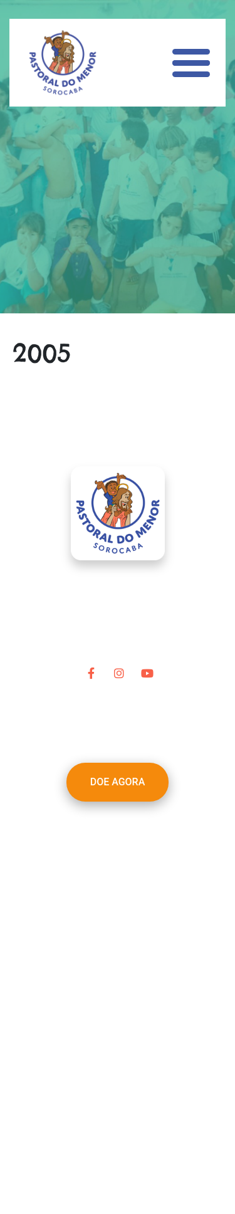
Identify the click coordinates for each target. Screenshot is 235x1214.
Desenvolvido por (117, 1163)
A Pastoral (95, 834)
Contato (90, 940)
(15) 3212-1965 (140, 1022)
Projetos (91, 865)
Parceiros (94, 880)
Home (86, 819)
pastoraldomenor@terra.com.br (135, 1007)
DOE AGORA (117, 782)
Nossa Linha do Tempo (124, 850)
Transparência (104, 925)
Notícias (91, 910)
